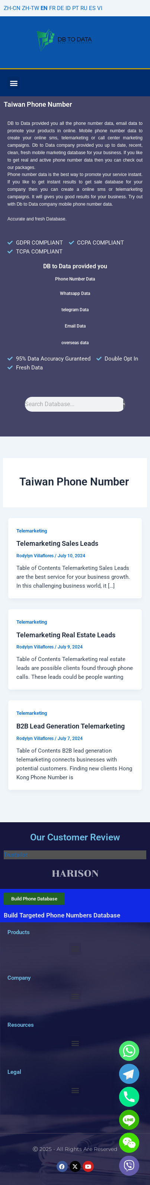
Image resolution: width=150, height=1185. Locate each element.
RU (83, 8)
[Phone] (129, 1097)
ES (92, 8)
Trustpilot (16, 855)
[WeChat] (129, 1143)
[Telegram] (129, 1074)
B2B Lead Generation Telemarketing (70, 726)
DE (60, 8)
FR (52, 8)
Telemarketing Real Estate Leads (65, 635)
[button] (13, 83)
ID (68, 8)
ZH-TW (30, 8)
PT (75, 8)
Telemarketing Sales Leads (57, 543)
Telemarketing (31, 531)
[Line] (129, 1120)
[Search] (124, 404)
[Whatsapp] (129, 1051)
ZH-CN (12, 8)
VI (99, 8)
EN (44, 8)
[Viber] (129, 1166)
